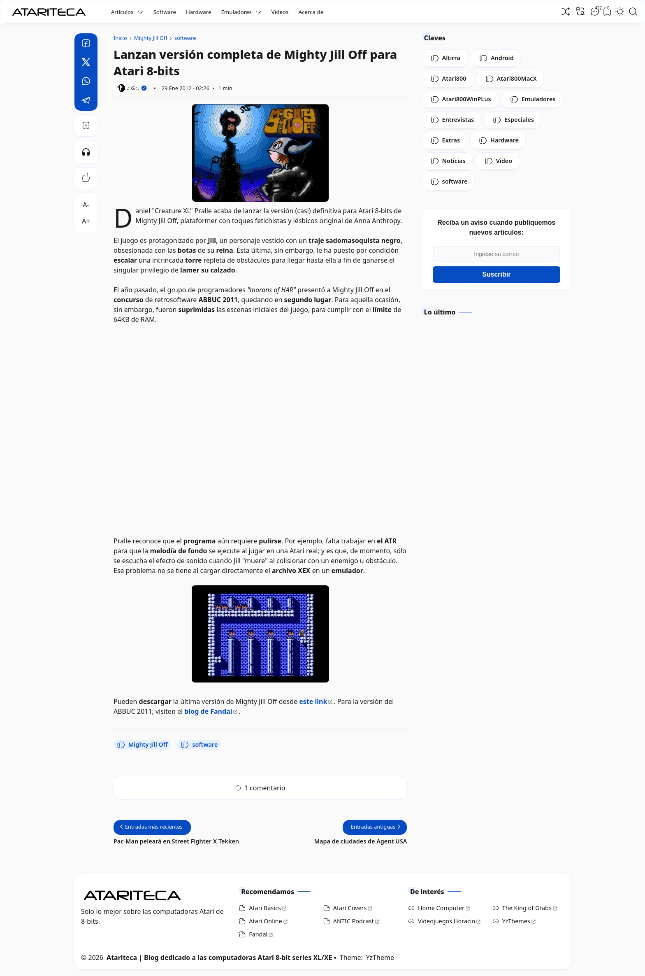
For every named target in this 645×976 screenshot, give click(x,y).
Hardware (198, 12)
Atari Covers (350, 908)
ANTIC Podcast (353, 921)
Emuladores (236, 12)
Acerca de (310, 12)
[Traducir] (580, 11)
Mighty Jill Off (142, 745)
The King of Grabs (527, 908)
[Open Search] (633, 11)
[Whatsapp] (86, 82)
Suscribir (496, 274)
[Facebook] (86, 44)
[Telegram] (86, 101)
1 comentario (260, 787)
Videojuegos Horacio (446, 921)
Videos (280, 12)
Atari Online (265, 921)
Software (164, 12)
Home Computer (441, 908)
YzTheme (380, 957)
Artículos (122, 12)
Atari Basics (265, 908)
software (199, 745)
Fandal (258, 934)
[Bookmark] (86, 125)
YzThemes (516, 921)
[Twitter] (86, 63)
